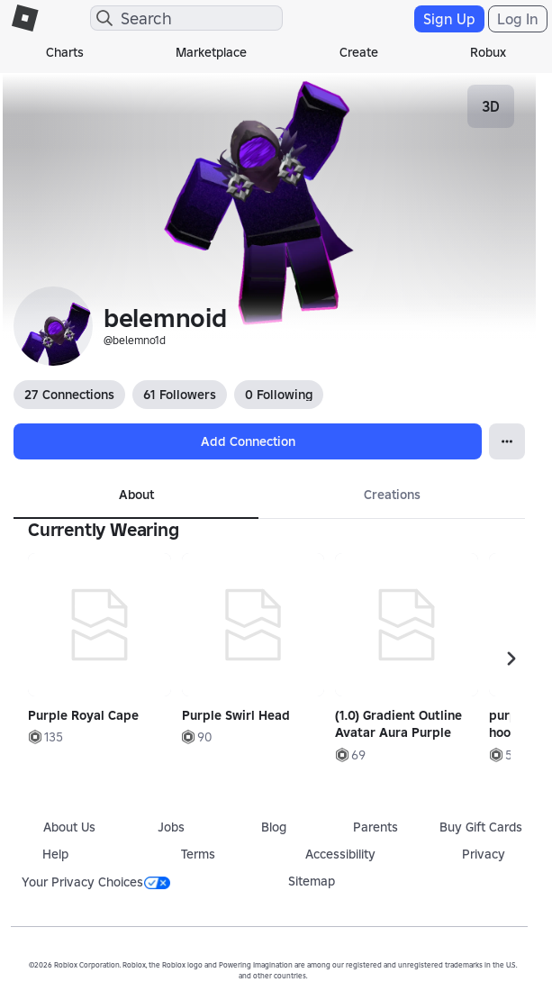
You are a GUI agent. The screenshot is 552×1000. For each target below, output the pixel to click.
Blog (273, 827)
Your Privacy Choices (96, 882)
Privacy (483, 854)
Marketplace (211, 52)
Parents (375, 827)
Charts (65, 52)
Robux (488, 52)
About (136, 494)
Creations (392, 494)
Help (55, 854)
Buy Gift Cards (480, 827)
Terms (198, 854)
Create (358, 52)
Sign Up (449, 19)
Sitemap (311, 881)
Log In (517, 19)
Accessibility (340, 854)
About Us (69, 827)
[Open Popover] (507, 441)
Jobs (171, 827)
